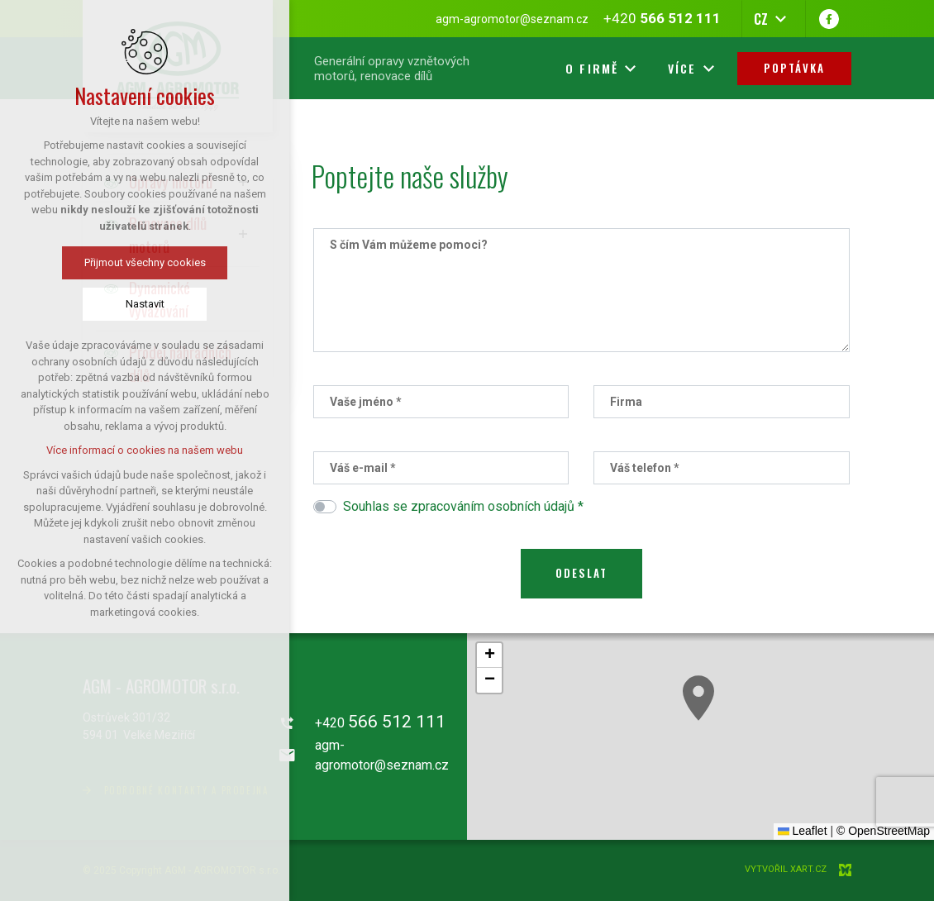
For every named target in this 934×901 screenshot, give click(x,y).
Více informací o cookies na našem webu (144, 450)
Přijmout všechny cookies (145, 262)
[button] (698, 698)
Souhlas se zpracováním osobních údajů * (463, 506)
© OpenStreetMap (883, 830)
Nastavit (145, 304)
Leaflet (802, 830)
